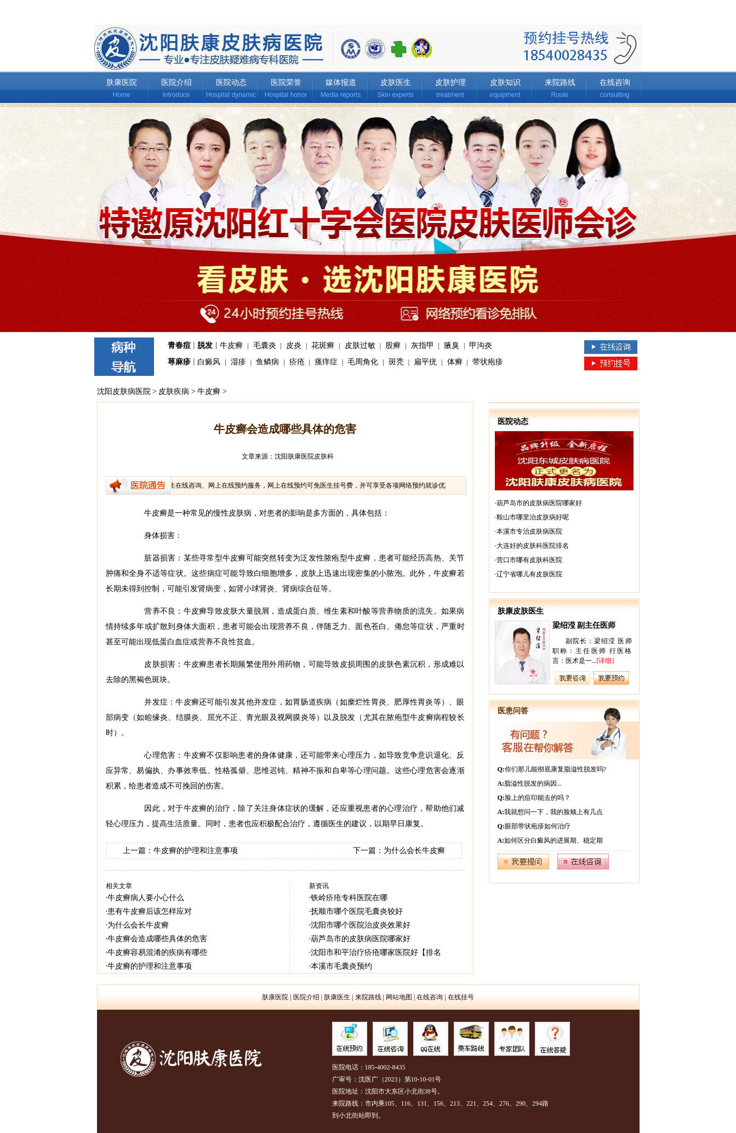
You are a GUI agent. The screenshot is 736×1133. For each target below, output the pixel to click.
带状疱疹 (487, 362)
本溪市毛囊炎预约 (341, 966)
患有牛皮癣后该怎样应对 (149, 911)
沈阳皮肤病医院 (124, 391)
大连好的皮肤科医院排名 (533, 546)
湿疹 (238, 362)
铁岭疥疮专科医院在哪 (349, 898)
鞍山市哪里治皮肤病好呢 (533, 517)
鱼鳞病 (267, 362)
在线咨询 (615, 82)
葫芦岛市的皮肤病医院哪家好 (360, 939)
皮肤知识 (505, 82)
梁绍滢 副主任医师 (584, 625)
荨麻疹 (179, 362)
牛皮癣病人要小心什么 (145, 898)
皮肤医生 (395, 82)
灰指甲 (422, 345)
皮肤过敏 (360, 345)
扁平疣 (425, 362)
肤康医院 (121, 82)
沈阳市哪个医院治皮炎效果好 (360, 925)
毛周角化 (362, 362)
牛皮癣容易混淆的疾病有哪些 (157, 952)
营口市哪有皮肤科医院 (529, 560)
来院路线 (560, 82)
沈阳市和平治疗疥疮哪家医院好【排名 (376, 952)
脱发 (205, 345)
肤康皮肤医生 (521, 611)
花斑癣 (322, 345)
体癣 (455, 362)
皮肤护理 (450, 82)
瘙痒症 (326, 362)
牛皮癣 (231, 345)
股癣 (393, 345)
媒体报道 (341, 82)
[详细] (605, 661)
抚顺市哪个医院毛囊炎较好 (357, 911)
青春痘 (179, 345)
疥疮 (297, 362)
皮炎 (293, 345)
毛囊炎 (264, 345)
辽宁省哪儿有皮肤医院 (529, 574)
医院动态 (231, 82)
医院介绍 (176, 82)
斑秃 (396, 362)
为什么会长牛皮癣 (414, 850)
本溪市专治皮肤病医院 (529, 531)
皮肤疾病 (173, 391)
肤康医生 (337, 997)
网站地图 (399, 997)
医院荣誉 (286, 82)
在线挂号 (461, 997)
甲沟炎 (480, 345)
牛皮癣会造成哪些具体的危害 (157, 939)
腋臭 (451, 345)
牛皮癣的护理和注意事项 (195, 850)
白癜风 (208, 362)
